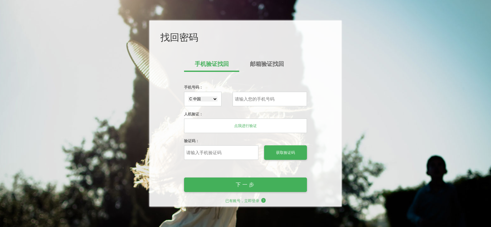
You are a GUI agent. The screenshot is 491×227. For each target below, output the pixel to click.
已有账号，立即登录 (245, 201)
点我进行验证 (245, 126)
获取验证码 (285, 152)
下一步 (246, 184)
